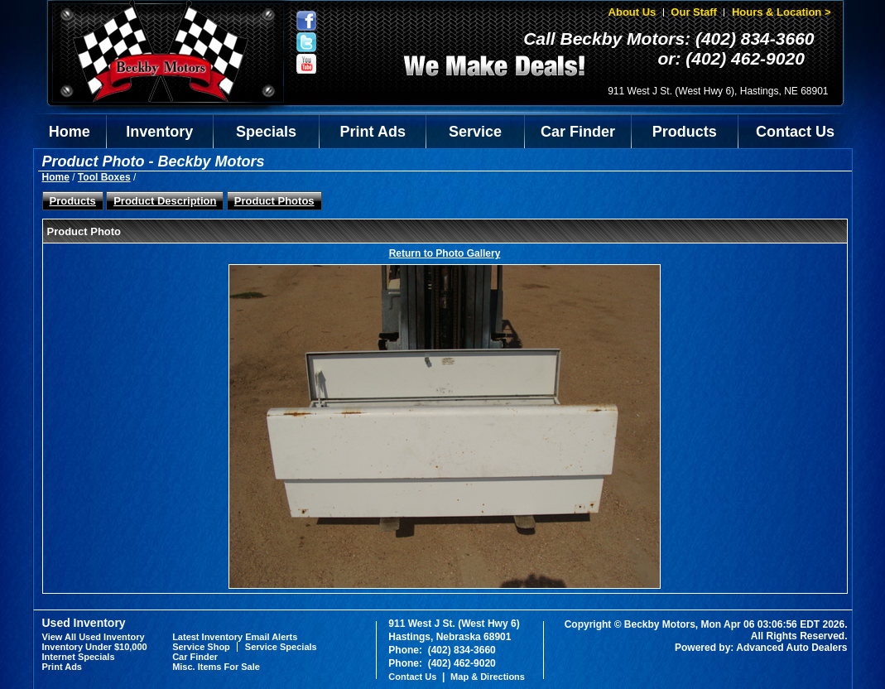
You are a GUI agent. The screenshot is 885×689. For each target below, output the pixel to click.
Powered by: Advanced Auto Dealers (761, 647)
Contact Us (795, 131)
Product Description (164, 201)
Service (475, 131)
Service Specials (281, 647)
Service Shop (201, 647)
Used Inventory (84, 622)
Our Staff (694, 12)
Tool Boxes (104, 177)
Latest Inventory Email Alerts (234, 637)
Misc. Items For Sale (216, 667)
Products (684, 131)
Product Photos (274, 201)
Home (69, 131)
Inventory (159, 131)
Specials (266, 131)
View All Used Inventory (93, 637)
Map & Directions (487, 677)
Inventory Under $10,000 (94, 647)
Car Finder (578, 131)
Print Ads (373, 131)
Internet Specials (78, 657)
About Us (632, 12)
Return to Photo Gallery (445, 253)
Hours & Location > (781, 12)
